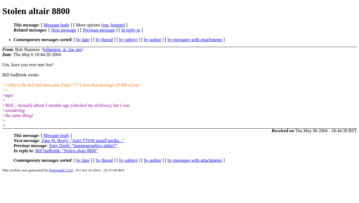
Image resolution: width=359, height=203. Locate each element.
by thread (104, 39)
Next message (63, 30)
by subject (128, 39)
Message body (56, 25)
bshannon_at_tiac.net (62, 49)
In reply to (130, 30)
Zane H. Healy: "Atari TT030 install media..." (82, 140)
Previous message (99, 30)
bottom (117, 25)
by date (82, 39)
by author (152, 39)
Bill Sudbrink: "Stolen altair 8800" (66, 150)
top (105, 25)
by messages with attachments (195, 39)
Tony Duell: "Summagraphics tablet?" (83, 145)
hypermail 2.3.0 (61, 170)
